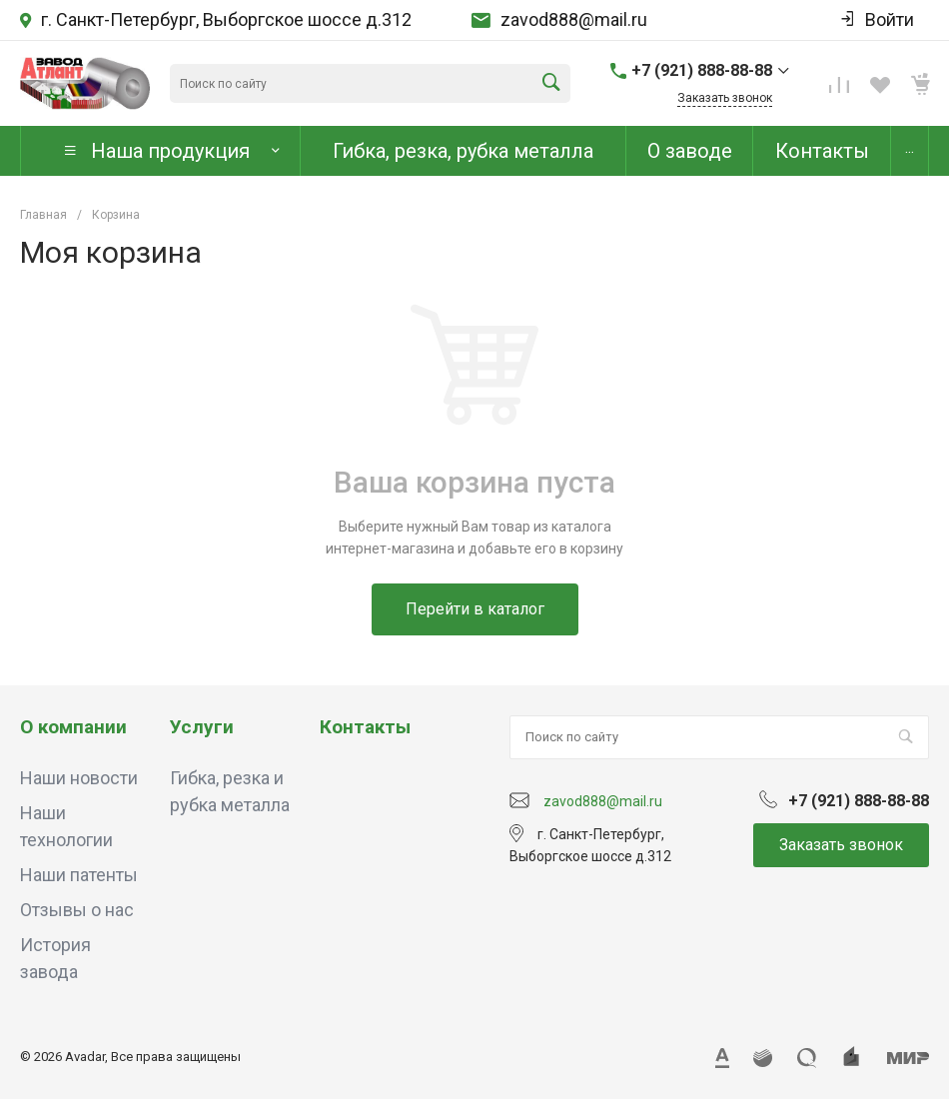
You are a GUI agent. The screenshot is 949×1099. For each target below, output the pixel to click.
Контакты (365, 726)
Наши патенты (79, 874)
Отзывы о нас (77, 909)
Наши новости (79, 777)
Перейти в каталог (475, 608)
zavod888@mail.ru (573, 20)
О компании (73, 726)
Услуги (202, 726)
